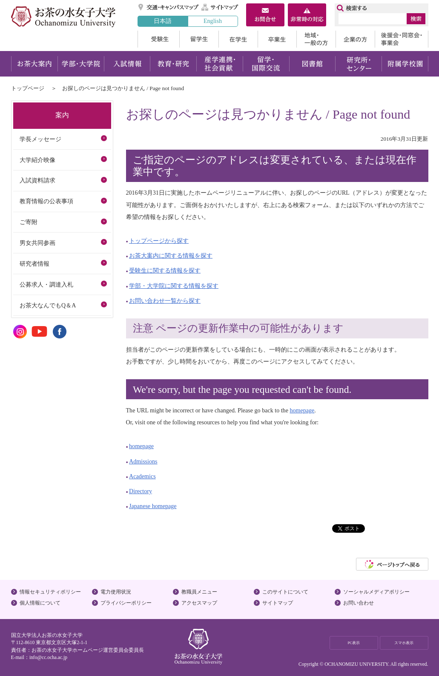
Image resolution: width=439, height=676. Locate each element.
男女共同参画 (37, 242)
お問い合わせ (358, 602)
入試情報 (127, 64)
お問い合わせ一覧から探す (165, 300)
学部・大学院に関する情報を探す (173, 285)
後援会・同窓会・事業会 (401, 39)
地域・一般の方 (316, 39)
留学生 (198, 39)
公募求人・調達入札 (46, 284)
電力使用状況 (115, 591)
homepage (302, 410)
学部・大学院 (80, 64)
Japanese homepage (152, 506)
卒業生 (277, 39)
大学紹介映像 (37, 159)
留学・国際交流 (266, 64)
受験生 (158, 39)
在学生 (238, 39)
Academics (142, 476)
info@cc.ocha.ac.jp (48, 657)
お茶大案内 (34, 64)
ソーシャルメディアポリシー (376, 591)
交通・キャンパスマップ (169, 7)
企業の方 (355, 39)
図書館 (312, 64)
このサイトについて (285, 591)
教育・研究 (173, 64)
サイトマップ (220, 7)
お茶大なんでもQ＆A (48, 305)
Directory (140, 491)
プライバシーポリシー (126, 602)
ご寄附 (28, 222)
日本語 (163, 20)
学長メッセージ (40, 139)
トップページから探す (159, 240)
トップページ (27, 88)
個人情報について (40, 602)
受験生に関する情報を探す (165, 270)
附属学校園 (405, 64)
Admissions (143, 461)
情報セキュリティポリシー (50, 591)
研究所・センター (359, 64)
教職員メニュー (199, 591)
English (213, 20)
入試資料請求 (37, 180)
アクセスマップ (199, 602)
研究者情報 (34, 263)
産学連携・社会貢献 (219, 64)
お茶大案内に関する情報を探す (170, 255)
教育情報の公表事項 (46, 201)
